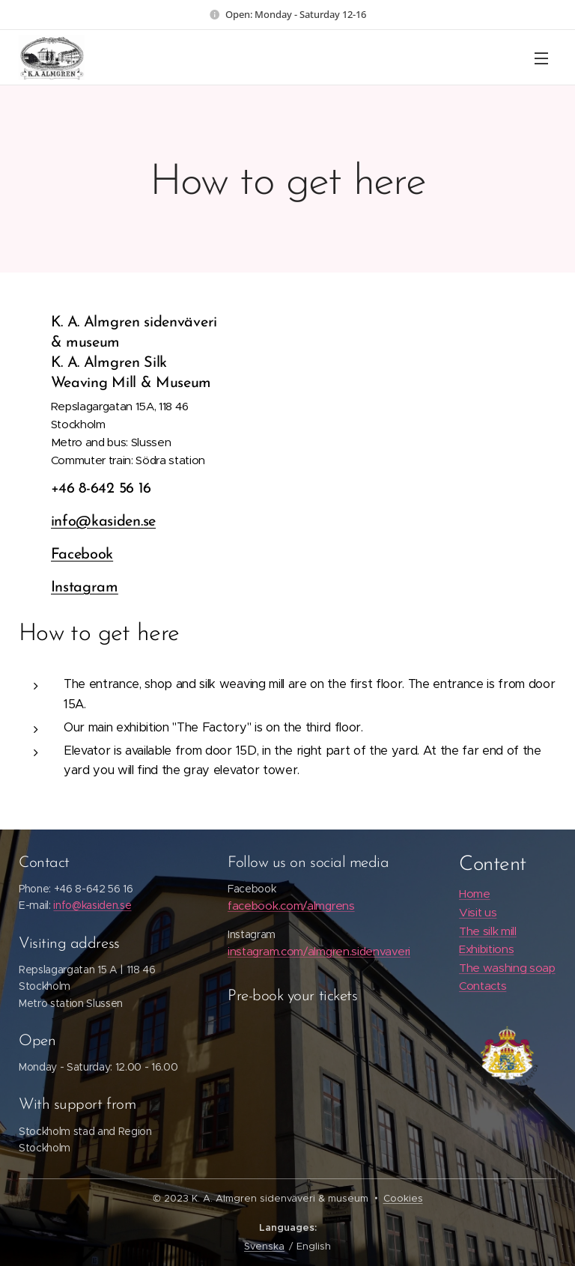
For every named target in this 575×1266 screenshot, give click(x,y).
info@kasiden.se (103, 521)
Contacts (482, 986)
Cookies (403, 1198)
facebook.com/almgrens (291, 906)
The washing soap (507, 968)
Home (474, 893)
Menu (541, 58)
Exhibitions (486, 949)
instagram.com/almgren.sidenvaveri (319, 951)
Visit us (477, 912)
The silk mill (488, 931)
